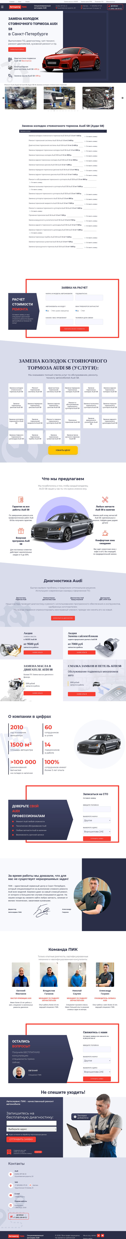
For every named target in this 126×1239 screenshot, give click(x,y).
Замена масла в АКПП (71, 1)
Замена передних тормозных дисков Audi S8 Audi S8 (50, 171)
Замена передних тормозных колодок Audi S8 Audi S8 (51, 151)
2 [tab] (51, 111)
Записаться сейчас (18, 49)
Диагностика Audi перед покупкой (77, 600)
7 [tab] (66, 111)
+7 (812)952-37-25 (96, 6)
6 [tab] (63, 111)
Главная (11, 1)
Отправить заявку (96, 840)
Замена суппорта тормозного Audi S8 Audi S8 (47, 199)
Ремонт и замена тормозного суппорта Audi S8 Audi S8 (51, 209)
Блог (19, 1)
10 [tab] (75, 111)
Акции (27, 1)
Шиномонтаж (110, 1)
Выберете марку (90, 818)
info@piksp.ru (20, 1198)
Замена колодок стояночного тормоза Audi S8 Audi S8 (51, 136)
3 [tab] (54, 111)
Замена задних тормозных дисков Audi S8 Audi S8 (49, 175)
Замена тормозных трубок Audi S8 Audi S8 (46, 238)
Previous (3, 98)
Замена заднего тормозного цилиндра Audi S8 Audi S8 (51, 226)
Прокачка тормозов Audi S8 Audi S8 (43, 216)
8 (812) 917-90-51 (61, 6)
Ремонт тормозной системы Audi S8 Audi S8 (47, 141)
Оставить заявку (91, 137)
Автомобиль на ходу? (56, 307)
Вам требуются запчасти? (87, 307)
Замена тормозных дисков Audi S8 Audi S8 (46, 166)
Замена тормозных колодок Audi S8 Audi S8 (46, 156)
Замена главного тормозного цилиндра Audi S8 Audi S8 (51, 231)
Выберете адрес (90, 829)
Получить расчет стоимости (75, 330)
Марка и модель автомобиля (59, 294)
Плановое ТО (99, 1)
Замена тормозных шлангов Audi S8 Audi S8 (47, 243)
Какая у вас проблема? (56, 319)
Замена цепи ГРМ (86, 1)
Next (123, 98)
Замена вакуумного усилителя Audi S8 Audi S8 (48, 221)
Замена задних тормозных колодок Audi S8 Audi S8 (49, 161)
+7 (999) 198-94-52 (115, 9)
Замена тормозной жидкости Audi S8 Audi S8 (47, 204)
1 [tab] (48, 111)
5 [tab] (60, 111)
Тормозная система (30, 131)
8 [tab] (69, 111)
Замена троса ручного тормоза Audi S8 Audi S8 (48, 247)
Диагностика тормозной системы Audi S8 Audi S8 (49, 146)
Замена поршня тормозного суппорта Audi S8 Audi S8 (51, 194)
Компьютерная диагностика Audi (49, 600)
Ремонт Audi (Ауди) (11, 85)
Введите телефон (91, 806)
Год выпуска (81, 294)
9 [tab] (72, 111)
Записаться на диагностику (63, 619)
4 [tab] (57, 111)
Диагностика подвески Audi (21, 600)
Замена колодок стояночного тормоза (52, 85)
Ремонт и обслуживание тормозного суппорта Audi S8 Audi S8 (54, 180)
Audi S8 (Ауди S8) (28, 85)
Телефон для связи (84, 319)
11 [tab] (78, 111)
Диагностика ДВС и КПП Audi (105, 600)
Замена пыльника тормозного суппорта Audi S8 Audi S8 (52, 187)
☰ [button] (2, 7)
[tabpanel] (24, 98)
